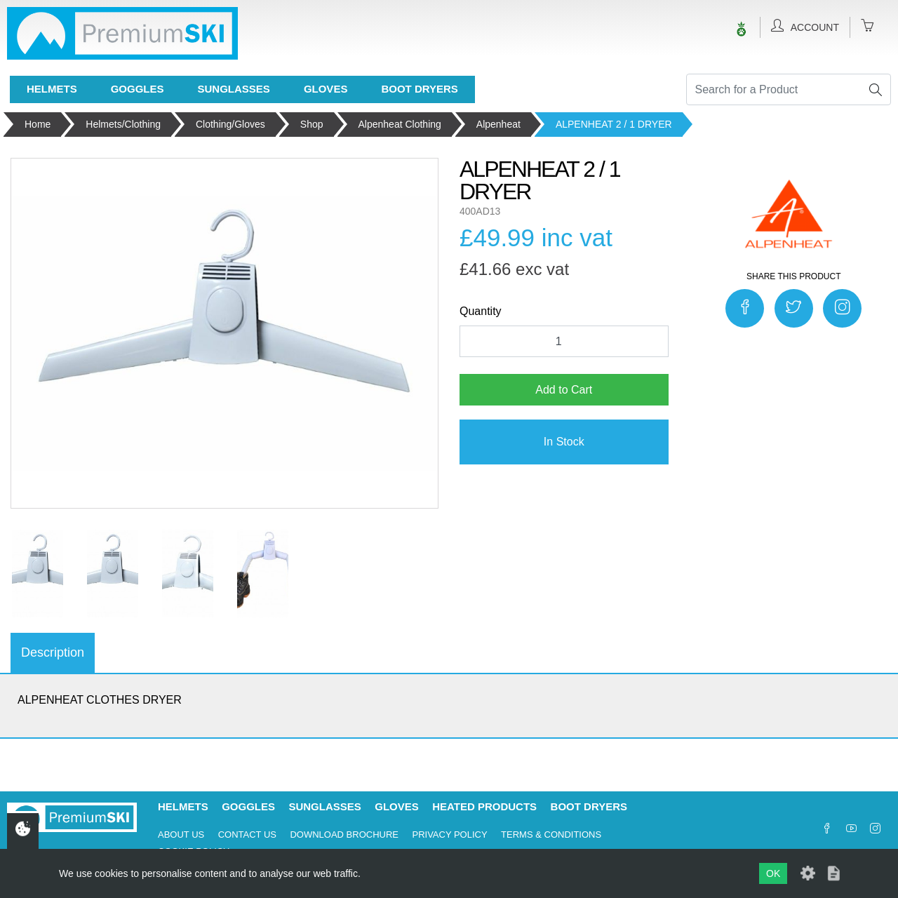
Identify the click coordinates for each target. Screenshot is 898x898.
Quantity (481, 311)
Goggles (137, 89)
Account (805, 26)
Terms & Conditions (551, 834)
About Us (181, 834)
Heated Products (484, 806)
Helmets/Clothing (123, 124)
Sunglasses (234, 89)
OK (773, 873)
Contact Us (247, 834)
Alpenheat (498, 124)
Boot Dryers (419, 89)
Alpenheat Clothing (399, 124)
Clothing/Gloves (230, 124)
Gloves (326, 89)
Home (38, 124)
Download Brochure (344, 834)
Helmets (52, 89)
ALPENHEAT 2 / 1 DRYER (614, 124)
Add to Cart (563, 390)
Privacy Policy (449, 834)
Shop (311, 124)
